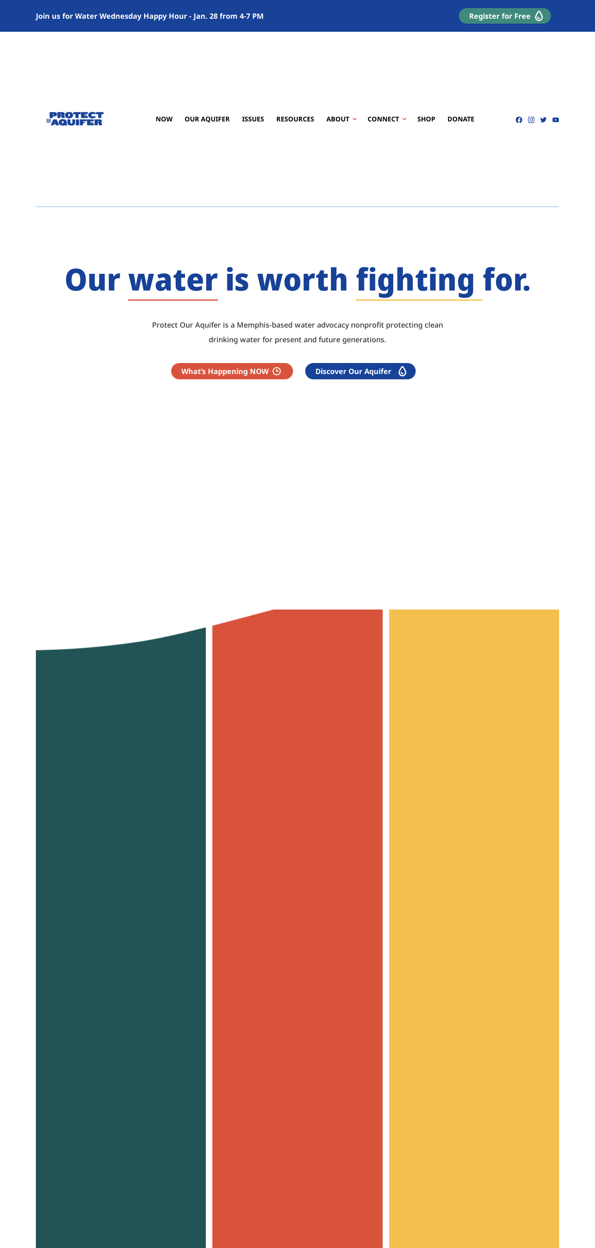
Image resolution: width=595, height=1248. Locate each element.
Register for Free (500, 16)
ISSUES (253, 118)
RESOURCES (295, 118)
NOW (164, 118)
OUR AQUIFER (207, 118)
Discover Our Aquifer (353, 371)
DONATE (460, 118)
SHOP (426, 118)
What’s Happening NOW (225, 371)
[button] (338, 119)
